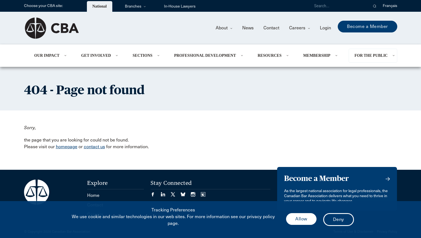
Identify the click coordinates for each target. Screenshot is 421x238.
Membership (316, 55)
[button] (374, 5)
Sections (143, 55)
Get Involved (96, 55)
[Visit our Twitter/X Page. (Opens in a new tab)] (176, 192)
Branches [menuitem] (135, 6)
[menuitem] (51, 55)
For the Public (371, 55)
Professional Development (205, 55)
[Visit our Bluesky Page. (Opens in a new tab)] (186, 192)
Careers (299, 27)
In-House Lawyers (180, 6)
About (224, 27)
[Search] (339, 5)
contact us (94, 146)
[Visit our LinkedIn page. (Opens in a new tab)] (166, 192)
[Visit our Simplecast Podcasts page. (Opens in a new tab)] (203, 192)
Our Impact (47, 55)
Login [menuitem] (325, 27)
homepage (66, 146)
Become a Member (367, 26)
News (248, 27)
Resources (270, 55)
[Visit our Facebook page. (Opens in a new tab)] (156, 192)
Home (93, 195)
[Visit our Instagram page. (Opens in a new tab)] (196, 192)
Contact (271, 27)
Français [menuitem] (390, 5)
